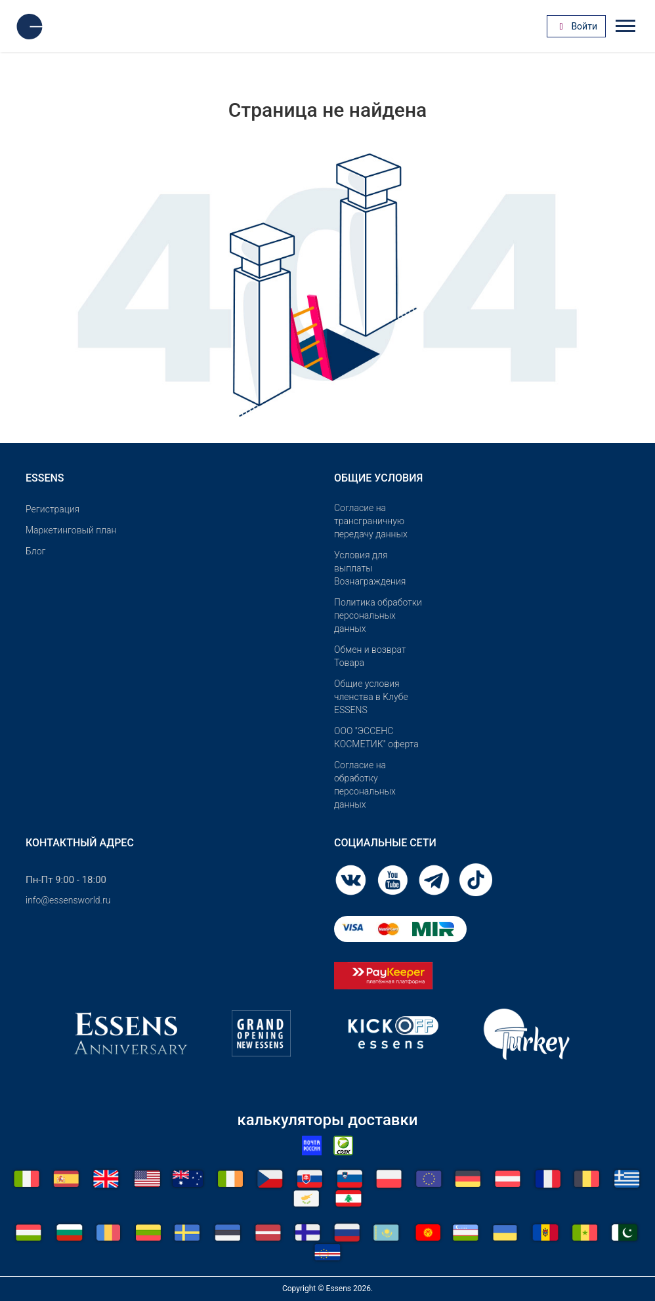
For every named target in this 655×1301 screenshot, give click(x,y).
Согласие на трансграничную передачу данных (371, 521)
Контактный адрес (80, 842)
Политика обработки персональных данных (378, 615)
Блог (35, 551)
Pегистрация (52, 509)
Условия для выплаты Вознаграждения (370, 568)
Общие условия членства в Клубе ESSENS (371, 696)
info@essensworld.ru (68, 900)
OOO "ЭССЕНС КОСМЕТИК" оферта (376, 737)
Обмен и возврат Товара (370, 656)
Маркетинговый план (71, 530)
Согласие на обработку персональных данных (365, 785)
